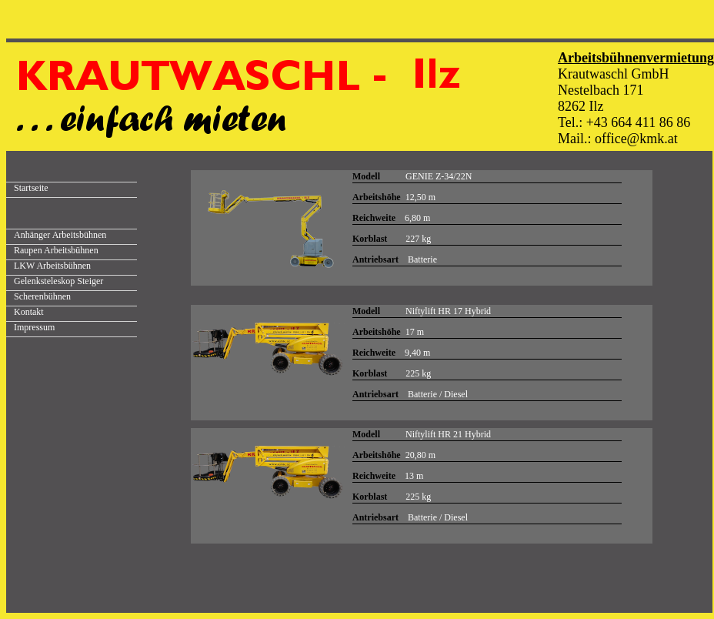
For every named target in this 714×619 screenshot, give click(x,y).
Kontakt (29, 311)
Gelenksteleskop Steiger (58, 281)
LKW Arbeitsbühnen (52, 265)
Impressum (34, 327)
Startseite (31, 187)
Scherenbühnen (42, 296)
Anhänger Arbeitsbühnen (60, 234)
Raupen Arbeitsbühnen (56, 250)
